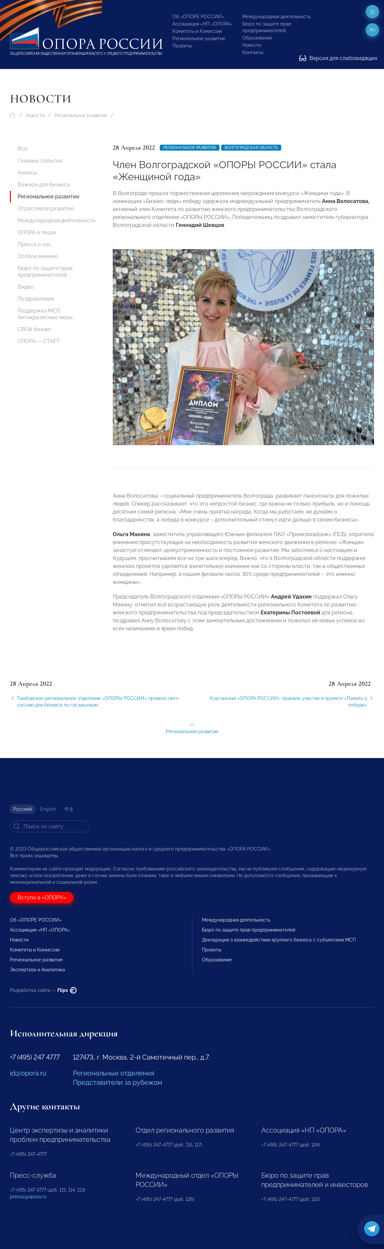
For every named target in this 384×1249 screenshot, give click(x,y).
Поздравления (36, 299)
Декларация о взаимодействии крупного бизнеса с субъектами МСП (279, 939)
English (48, 809)
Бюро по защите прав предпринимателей (45, 271)
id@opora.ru (28, 1073)
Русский (22, 809)
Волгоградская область (251, 147)
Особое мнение (38, 256)
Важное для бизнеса (44, 184)
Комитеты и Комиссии (197, 31)
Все (22, 149)
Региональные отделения (113, 1073)
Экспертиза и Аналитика (37, 969)
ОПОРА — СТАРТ (39, 341)
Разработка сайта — (43, 990)
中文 (69, 809)
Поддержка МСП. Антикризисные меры (45, 314)
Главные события (40, 161)
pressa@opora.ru (28, 1196)
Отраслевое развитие (46, 208)
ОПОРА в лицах (37, 232)
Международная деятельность (276, 16)
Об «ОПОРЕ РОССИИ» (198, 16)
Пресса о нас (34, 244)
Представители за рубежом (117, 1082)
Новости (251, 45)
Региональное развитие (198, 38)
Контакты (252, 52)
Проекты (182, 45)
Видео (26, 287)
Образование (257, 37)
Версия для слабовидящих (338, 58)
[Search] (50, 826)
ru (372, 30)
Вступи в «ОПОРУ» (42, 897)
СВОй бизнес (34, 329)
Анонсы (27, 173)
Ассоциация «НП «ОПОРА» (202, 24)
